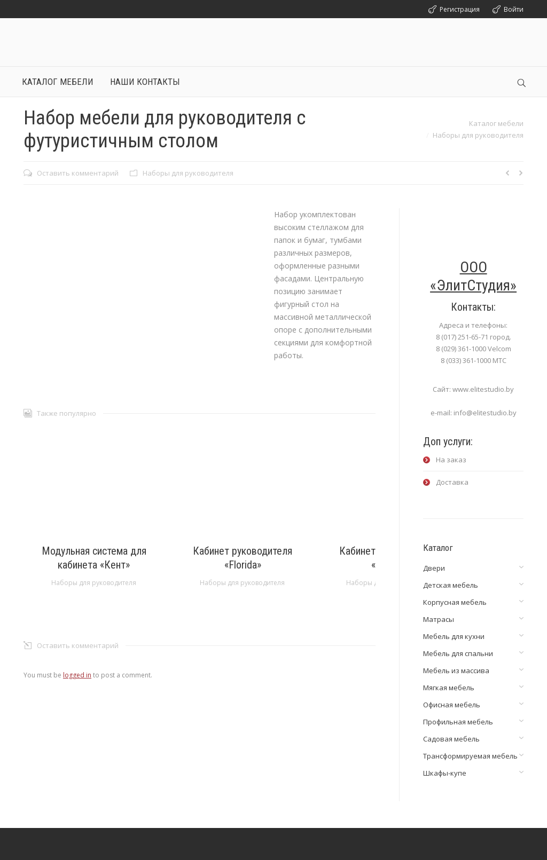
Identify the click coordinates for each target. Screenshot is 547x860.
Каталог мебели (496, 123)
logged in (77, 675)
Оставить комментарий (78, 173)
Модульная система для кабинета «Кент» (94, 558)
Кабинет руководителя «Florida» (242, 558)
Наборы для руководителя (478, 135)
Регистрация (460, 9)
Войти (513, 9)
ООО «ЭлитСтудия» (473, 276)
